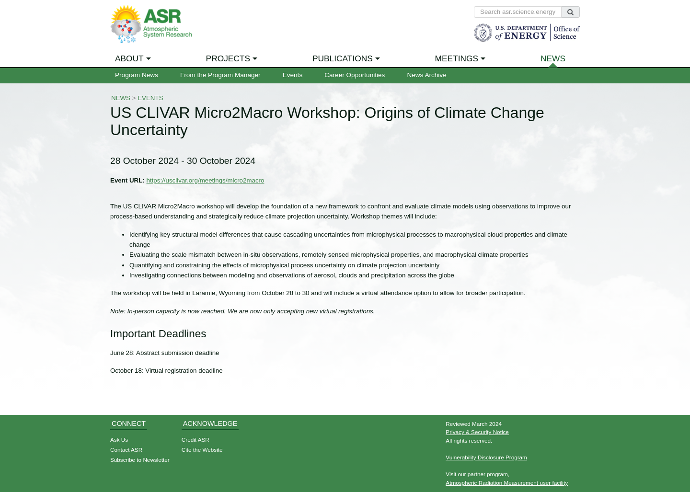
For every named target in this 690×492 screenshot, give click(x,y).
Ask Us (119, 439)
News (552, 58)
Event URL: (127, 180)
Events (293, 75)
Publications (342, 58)
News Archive (426, 75)
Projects (228, 58)
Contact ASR (126, 449)
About (129, 58)
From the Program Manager (220, 75)
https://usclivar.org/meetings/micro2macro (205, 180)
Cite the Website (202, 449)
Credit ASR (195, 439)
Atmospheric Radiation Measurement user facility (507, 483)
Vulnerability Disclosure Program (486, 457)
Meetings (457, 58)
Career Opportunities (354, 75)
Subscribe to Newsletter (140, 460)
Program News (136, 75)
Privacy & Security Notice (477, 432)
